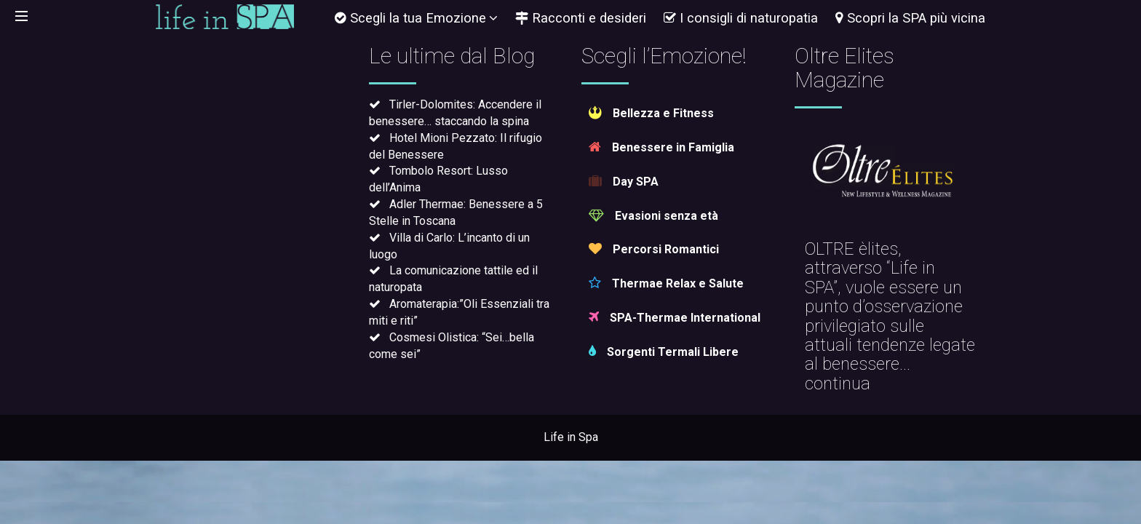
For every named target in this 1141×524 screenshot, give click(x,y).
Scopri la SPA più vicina (910, 17)
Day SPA (624, 181)
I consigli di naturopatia (741, 17)
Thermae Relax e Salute (666, 283)
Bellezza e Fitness (651, 113)
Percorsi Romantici (654, 249)
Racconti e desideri (580, 17)
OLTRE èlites (851, 249)
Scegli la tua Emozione (416, 17)
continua (837, 383)
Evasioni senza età (653, 216)
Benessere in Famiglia (661, 147)
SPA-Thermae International (674, 318)
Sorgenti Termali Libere (664, 352)
